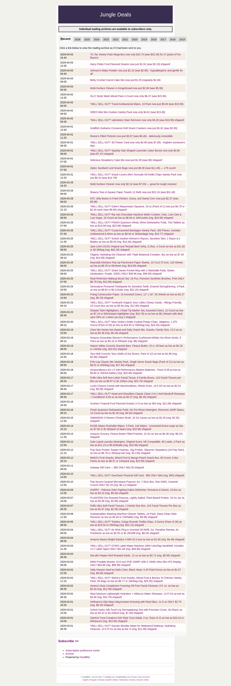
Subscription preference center (83, 650)
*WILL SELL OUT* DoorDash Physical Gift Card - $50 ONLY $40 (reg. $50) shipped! (137, 475)
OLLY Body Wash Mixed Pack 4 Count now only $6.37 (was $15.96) (128, 96)
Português (93, 680)
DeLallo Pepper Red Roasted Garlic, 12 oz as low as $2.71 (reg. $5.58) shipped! (135, 555)
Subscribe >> (68, 641)
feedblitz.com (110, 677)
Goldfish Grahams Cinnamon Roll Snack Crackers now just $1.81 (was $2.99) (133, 128)
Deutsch (140, 680)
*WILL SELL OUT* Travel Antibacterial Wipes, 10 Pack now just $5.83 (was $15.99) (136, 104)
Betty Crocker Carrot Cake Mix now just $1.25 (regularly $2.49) (125, 80)
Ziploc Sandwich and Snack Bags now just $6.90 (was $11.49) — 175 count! (133, 168)
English (85, 680)
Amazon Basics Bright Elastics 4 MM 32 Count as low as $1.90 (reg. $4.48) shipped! (137, 539)
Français (101, 680)
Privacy (134, 677)
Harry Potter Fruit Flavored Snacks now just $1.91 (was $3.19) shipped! (130, 64)
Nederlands (123, 680)
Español (109, 680)
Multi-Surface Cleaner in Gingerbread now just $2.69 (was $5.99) (126, 88)
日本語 (146, 680)
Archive (70, 653)
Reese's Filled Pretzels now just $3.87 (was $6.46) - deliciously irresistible (131, 136)
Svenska (132, 680)
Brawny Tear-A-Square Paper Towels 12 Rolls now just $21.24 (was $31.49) (132, 192)
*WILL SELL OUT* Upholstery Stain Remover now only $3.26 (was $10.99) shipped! (137, 120)
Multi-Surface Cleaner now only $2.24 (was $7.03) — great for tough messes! (133, 184)
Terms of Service (144, 677)
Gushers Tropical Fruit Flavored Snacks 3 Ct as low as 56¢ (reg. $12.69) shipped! (136, 403)
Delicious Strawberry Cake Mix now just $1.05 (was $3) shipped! (126, 160)
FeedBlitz (85, 657)
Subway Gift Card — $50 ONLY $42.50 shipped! (117, 467)
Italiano (115, 680)
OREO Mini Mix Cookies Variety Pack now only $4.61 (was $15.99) (127, 112)
